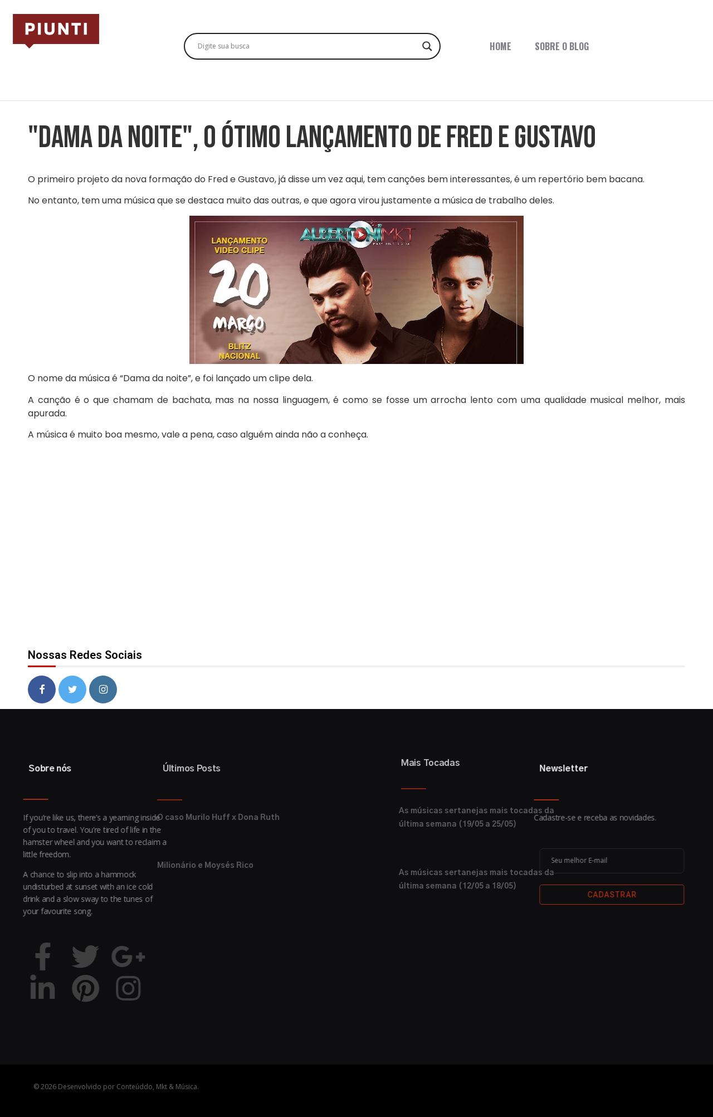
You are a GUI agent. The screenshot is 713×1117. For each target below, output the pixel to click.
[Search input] (307, 46)
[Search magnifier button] (427, 46)
